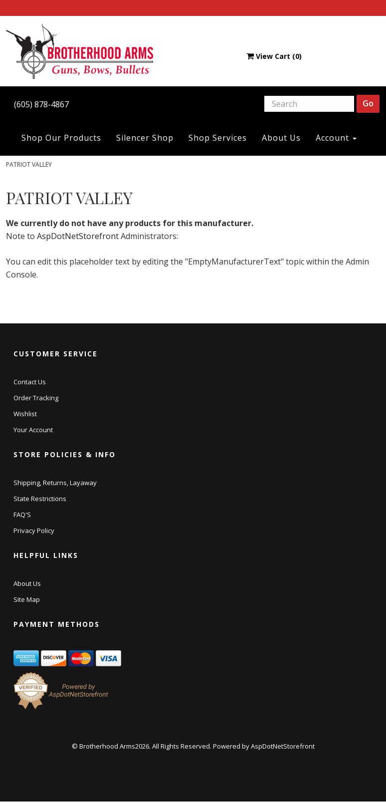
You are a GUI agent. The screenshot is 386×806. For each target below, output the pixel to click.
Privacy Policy (33, 530)
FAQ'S (22, 514)
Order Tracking (35, 397)
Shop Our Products (61, 137)
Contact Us (29, 381)
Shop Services (218, 137)
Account (336, 137)
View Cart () (274, 56)
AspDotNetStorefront (78, 236)
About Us (281, 137)
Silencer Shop (145, 137)
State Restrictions (39, 498)
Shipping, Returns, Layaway (55, 482)
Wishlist (25, 413)
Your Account (33, 429)
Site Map (26, 599)
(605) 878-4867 (41, 104)
